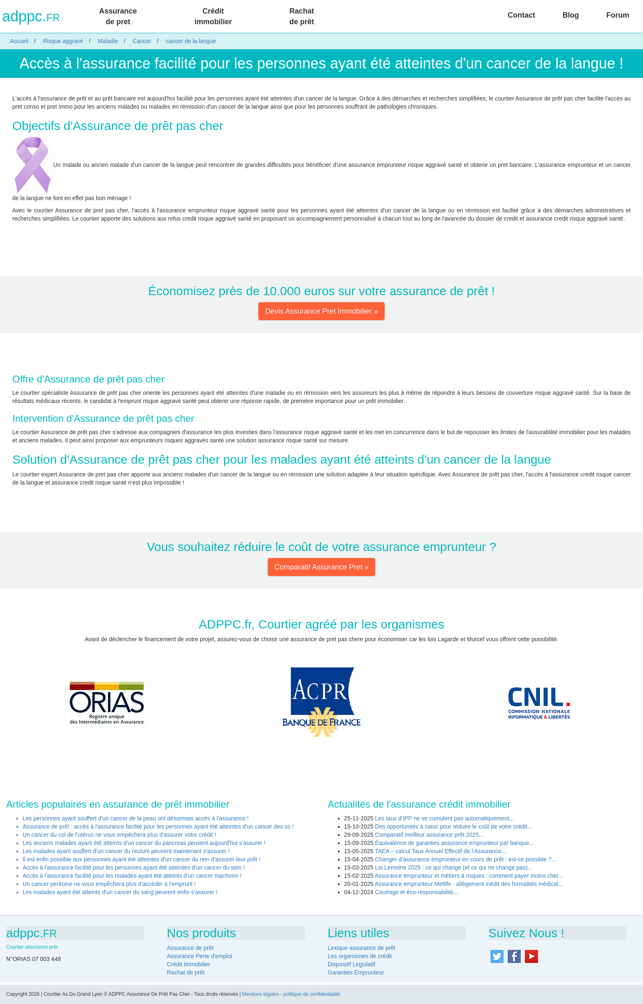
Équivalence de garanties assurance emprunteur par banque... (454, 843)
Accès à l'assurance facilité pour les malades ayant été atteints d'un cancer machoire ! (132, 875)
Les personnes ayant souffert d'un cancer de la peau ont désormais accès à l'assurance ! (136, 818)
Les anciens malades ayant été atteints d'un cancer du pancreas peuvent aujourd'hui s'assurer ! (144, 843)
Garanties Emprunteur (356, 972)
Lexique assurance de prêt (361, 948)
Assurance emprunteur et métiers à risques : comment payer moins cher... (469, 875)
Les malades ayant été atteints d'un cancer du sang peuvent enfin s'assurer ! (120, 892)
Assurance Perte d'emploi (199, 956)
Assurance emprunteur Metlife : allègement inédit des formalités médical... (469, 884)
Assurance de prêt (190, 948)
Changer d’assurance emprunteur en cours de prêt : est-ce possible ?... (465, 859)
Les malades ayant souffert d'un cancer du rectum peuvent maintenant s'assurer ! (126, 851)
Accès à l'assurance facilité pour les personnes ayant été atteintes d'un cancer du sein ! (134, 867)
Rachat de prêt (302, 16)
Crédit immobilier (213, 16)
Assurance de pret (118, 16)
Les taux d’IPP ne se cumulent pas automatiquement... (444, 818)
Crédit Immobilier (188, 964)
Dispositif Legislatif (351, 964)
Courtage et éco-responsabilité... (416, 892)
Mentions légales (260, 994)
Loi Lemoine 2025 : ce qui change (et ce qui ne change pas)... (454, 867)
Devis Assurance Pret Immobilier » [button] (321, 311)
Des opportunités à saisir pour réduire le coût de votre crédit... (453, 826)
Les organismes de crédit (360, 956)
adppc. (31, 16)
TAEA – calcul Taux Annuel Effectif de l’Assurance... (440, 851)
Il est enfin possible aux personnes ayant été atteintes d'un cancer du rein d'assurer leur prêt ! (141, 859)
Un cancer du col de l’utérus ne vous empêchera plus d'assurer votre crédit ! (119, 834)
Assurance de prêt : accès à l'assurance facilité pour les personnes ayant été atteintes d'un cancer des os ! (158, 826)
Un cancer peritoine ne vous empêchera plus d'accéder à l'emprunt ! (109, 884)
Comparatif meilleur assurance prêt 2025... (429, 834)
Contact (521, 15)
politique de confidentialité (311, 994)
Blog (571, 15)
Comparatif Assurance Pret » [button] (321, 567)
